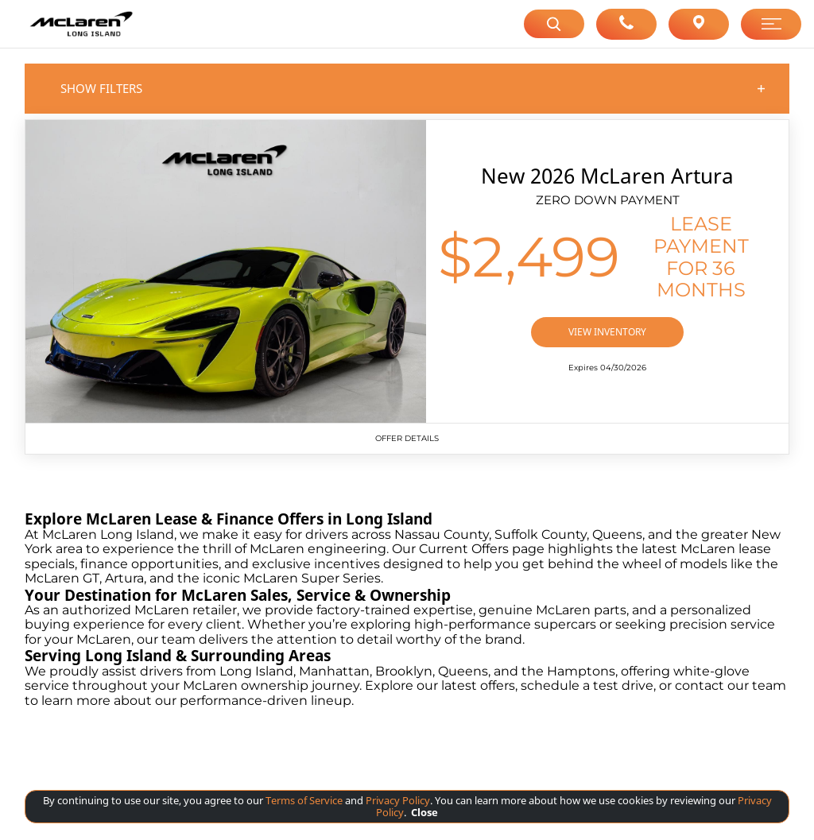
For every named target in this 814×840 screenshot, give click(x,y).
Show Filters (413, 88)
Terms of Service (304, 800)
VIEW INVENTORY (607, 332)
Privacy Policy (396, 800)
